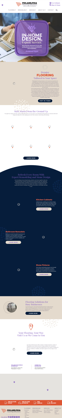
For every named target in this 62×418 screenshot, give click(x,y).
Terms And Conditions (5, 405)
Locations (57, 391)
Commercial (26, 400)
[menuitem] (31, 10)
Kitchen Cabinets (35, 391)
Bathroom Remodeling (37, 392)
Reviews (56, 392)
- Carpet (26, 392)
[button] (14, 363)
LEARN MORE (43, 190)
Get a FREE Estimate (48, 391)
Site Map (20, 405)
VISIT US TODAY (45, 82)
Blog (56, 393)
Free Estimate (55, 3)
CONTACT (51, 10)
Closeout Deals (27, 401)
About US (41, 10)
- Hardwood (26, 393)
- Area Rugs (26, 398)
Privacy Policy (14, 405)
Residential (26, 391)
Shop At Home (55, 5)
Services (32, 10)
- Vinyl (25, 395)
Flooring (11, 10)
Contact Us (57, 395)
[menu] (31, 10)
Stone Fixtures (35, 393)
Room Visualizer (47, 393)
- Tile (25, 397)
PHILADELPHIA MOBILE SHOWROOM (17, 347)
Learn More (31, 139)
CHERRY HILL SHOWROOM (38, 347)
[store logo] (21, 4)
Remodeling (22, 10)
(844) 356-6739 (10, 400)
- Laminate (26, 396)
